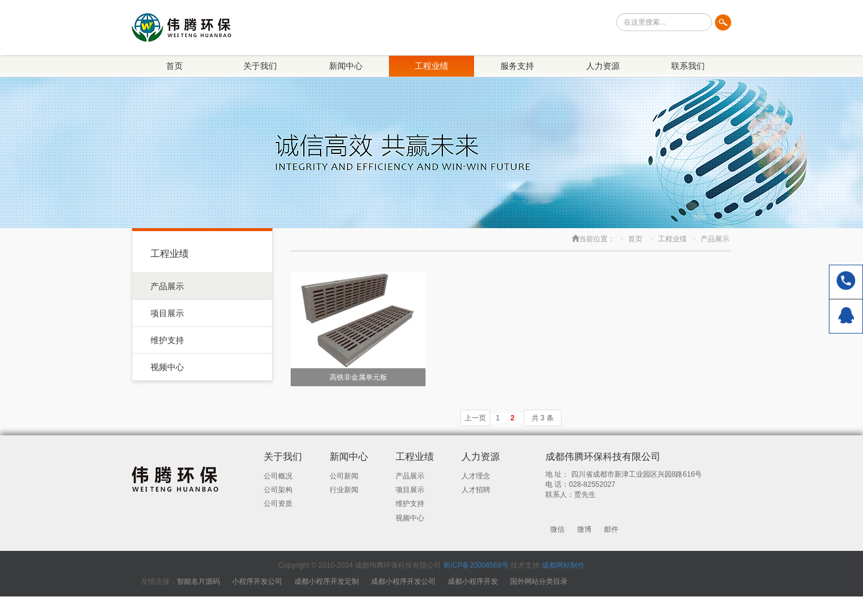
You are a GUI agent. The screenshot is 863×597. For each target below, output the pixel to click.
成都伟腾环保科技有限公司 (602, 456)
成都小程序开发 (473, 581)
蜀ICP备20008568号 (475, 565)
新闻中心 (346, 66)
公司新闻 (344, 476)
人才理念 (475, 476)
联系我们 (688, 66)
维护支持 (167, 340)
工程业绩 (431, 66)
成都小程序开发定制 (326, 581)
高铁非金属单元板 (358, 377)
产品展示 (167, 286)
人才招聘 (475, 490)
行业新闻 (344, 490)
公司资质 (278, 503)
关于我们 (260, 66)
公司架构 (278, 490)
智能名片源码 (198, 581)
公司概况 (278, 476)
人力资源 (603, 66)
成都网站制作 (563, 565)
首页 (174, 66)
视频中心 (167, 367)
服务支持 (517, 66)
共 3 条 (543, 418)
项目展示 (167, 313)
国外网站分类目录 (539, 581)
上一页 (475, 418)
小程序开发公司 (257, 581)
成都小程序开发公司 (403, 581)
